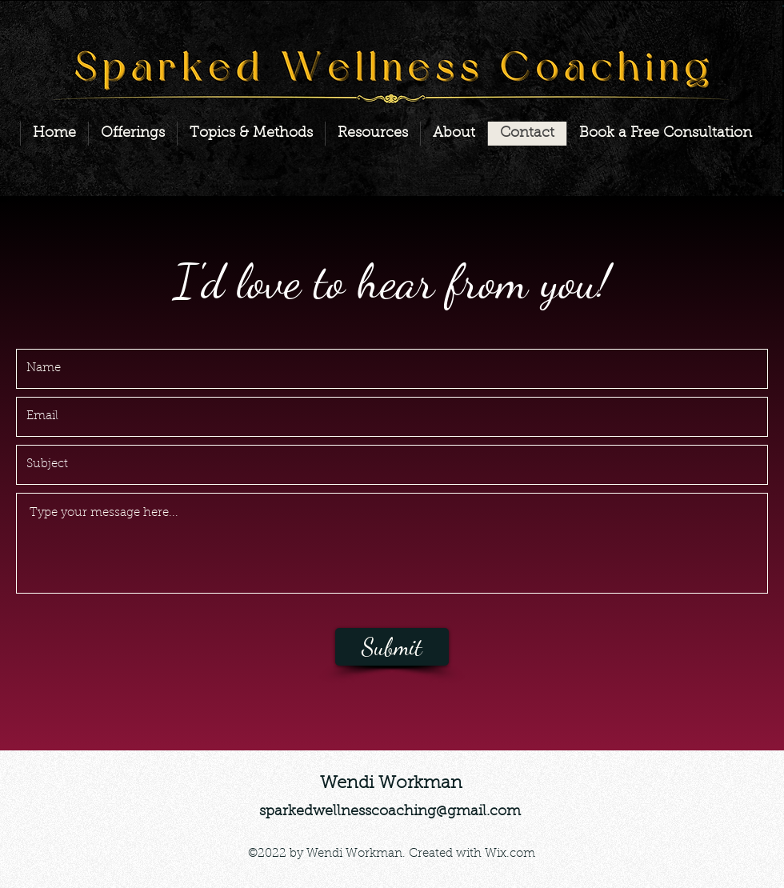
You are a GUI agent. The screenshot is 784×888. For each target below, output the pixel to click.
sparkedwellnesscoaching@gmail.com (390, 812)
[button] (132, 134)
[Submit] (392, 647)
